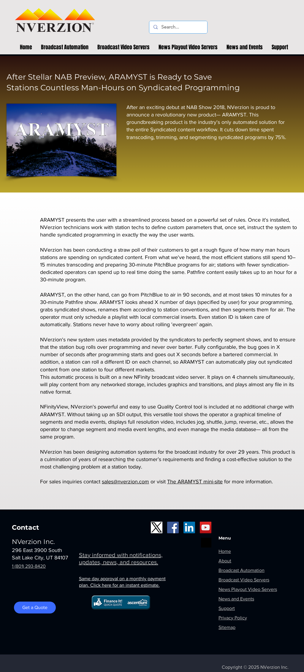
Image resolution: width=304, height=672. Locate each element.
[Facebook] (173, 527)
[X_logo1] (156, 527)
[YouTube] (205, 527)
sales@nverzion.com (125, 482)
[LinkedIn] (189, 527)
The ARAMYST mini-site (195, 482)
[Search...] (178, 27)
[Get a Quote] (35, 607)
